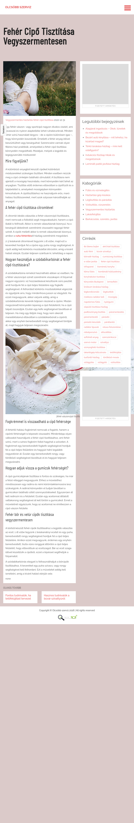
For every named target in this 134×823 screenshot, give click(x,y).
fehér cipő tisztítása (43, 120)
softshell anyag (91, 337)
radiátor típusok (91, 327)
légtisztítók (108, 292)
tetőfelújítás (115, 352)
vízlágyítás (89, 362)
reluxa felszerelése (112, 327)
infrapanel (89, 266)
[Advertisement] (105, 84)
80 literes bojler (91, 246)
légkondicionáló (91, 292)
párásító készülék (92, 322)
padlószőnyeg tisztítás (94, 312)
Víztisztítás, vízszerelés (97, 204)
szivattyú (104, 342)
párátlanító (109, 322)
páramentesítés (116, 312)
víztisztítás (116, 362)
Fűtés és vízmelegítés (97, 190)
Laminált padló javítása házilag (102, 163)
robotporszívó (90, 332)
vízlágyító (102, 362)
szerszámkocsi (109, 337)
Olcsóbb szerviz (18, 7)
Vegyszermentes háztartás (19, 120)
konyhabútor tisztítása (94, 277)
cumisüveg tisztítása (112, 256)
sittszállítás (106, 332)
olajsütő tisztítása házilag (96, 307)
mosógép (112, 297)
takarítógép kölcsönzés (95, 352)
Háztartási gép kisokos (97, 195)
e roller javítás (90, 261)
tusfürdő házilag (91, 357)
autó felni (88, 251)
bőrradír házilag (91, 256)
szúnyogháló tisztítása (94, 347)
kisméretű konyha (105, 266)
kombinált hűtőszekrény (109, 271)
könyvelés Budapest (93, 282)
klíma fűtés (89, 271)
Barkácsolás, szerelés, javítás (101, 219)
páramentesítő (91, 317)
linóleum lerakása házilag (96, 287)
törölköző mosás (111, 357)
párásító (105, 317)
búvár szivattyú (104, 251)
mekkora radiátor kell (94, 297)
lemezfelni (112, 282)
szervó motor (90, 342)
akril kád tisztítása (111, 246)
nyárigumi (108, 302)
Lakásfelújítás (93, 214)
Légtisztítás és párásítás (98, 200)
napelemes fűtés (92, 302)
